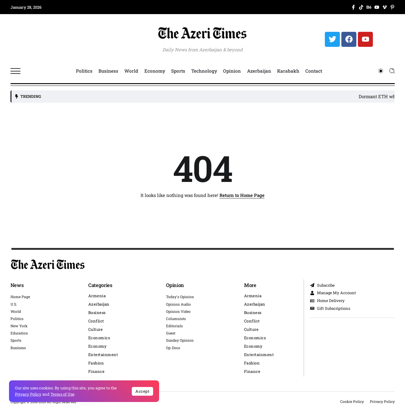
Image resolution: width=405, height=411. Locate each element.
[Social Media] (353, 7)
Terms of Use (62, 394)
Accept (142, 391)
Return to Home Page (241, 195)
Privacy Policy (28, 394)
